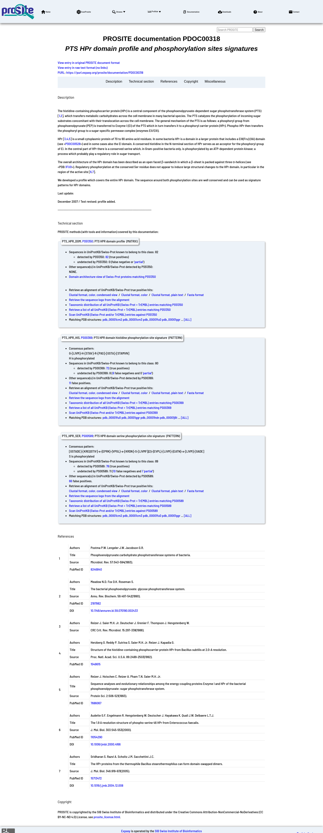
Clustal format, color (134, 295)
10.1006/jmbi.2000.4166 (106, 744)
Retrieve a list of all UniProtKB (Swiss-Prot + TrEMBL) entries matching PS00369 (120, 407)
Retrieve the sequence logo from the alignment (99, 300)
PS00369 (86, 337)
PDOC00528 (72, 144)
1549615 (96, 664)
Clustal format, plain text (167, 295)
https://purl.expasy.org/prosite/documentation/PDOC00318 (104, 72)
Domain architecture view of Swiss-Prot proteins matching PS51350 (112, 276)
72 (107, 368)
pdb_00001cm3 (132, 319)
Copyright (191, 81)
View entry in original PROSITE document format (89, 62)
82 (107, 257)
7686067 (96, 703)
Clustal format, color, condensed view (93, 295)
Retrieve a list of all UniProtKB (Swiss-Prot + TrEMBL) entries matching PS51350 (120, 309)
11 (70, 383)
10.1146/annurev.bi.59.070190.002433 (114, 610)
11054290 (96, 737)
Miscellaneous (215, 81)
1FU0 (69, 167)
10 (114, 471)
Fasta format (195, 295)
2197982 (96, 603)
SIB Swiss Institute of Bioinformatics (178, 831)
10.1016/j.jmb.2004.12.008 (107, 785)
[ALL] (187, 319)
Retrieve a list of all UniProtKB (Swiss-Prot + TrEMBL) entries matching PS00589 (120, 506)
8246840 (96, 569)
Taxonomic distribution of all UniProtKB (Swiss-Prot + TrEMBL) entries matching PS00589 (126, 501)
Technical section (141, 81)
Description (114, 81)
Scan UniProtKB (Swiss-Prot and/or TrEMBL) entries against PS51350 (113, 314)
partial (139, 262)
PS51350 (87, 241)
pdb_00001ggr (171, 319)
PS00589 (87, 436)
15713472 (96, 778)
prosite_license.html (107, 817)
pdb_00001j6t (168, 417)
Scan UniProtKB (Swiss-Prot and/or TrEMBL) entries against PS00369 (113, 412)
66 (70, 481)
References (168, 81)
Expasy (125, 831)
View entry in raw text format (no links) (83, 67)
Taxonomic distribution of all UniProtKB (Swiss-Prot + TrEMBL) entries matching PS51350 (126, 305)
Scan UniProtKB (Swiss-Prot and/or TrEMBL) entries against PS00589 (113, 510)
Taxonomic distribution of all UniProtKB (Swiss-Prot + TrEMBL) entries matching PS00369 (126, 403)
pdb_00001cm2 (112, 319)
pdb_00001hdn (149, 417)
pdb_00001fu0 (152, 319)
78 (107, 466)
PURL (61, 72)
